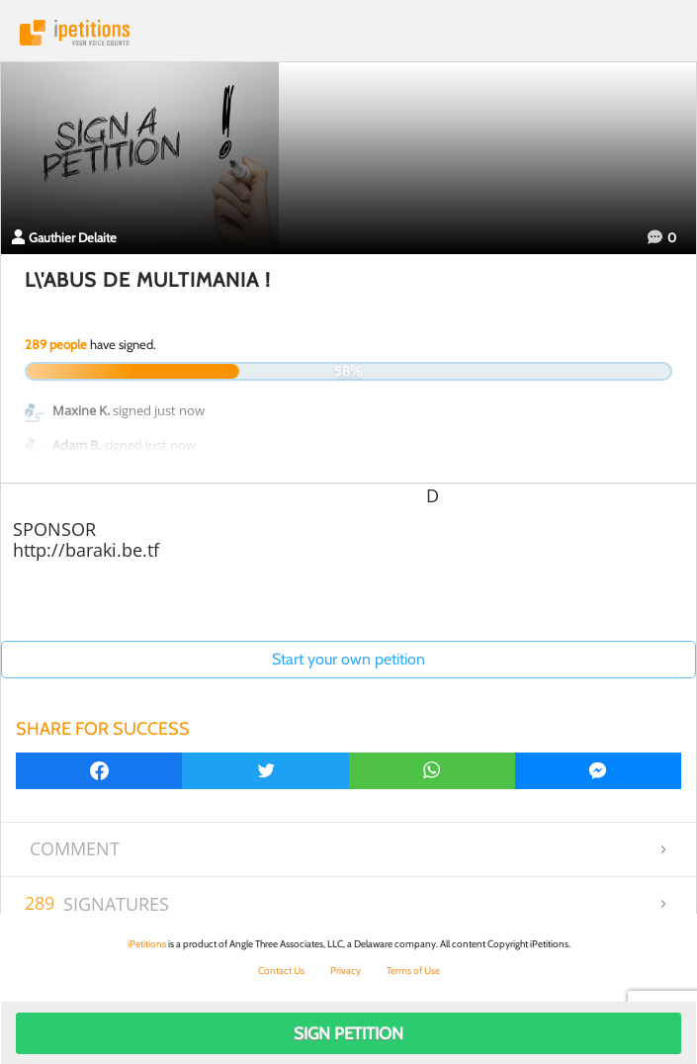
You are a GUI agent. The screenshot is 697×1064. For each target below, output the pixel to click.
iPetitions (348, 32)
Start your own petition (348, 659)
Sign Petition (348, 1033)
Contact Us (281, 970)
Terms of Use (413, 970)
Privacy (345, 970)
